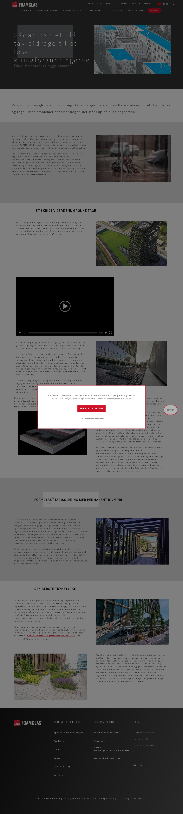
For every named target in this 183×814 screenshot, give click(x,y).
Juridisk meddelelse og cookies (119, 398)
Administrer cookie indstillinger (91, 419)
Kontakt (170, 410)
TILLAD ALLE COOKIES (91, 408)
